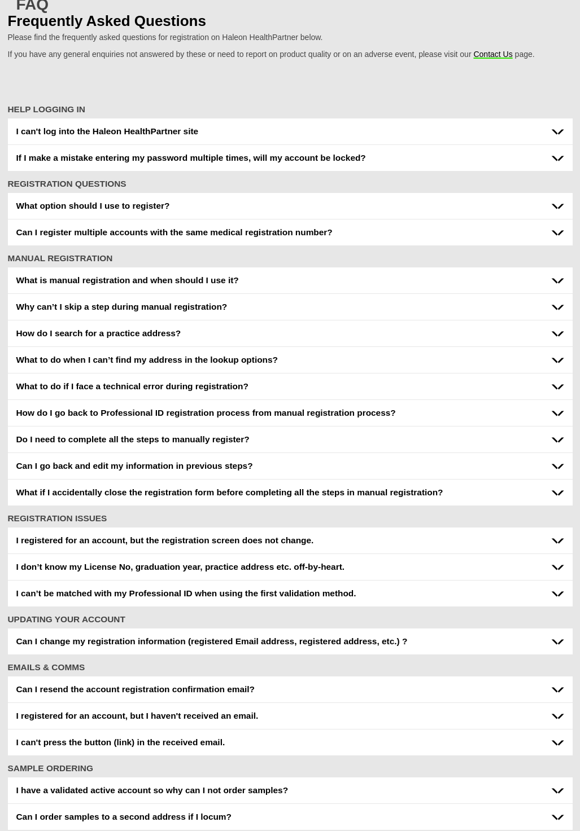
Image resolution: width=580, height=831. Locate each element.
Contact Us (492, 54)
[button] (290, 131)
